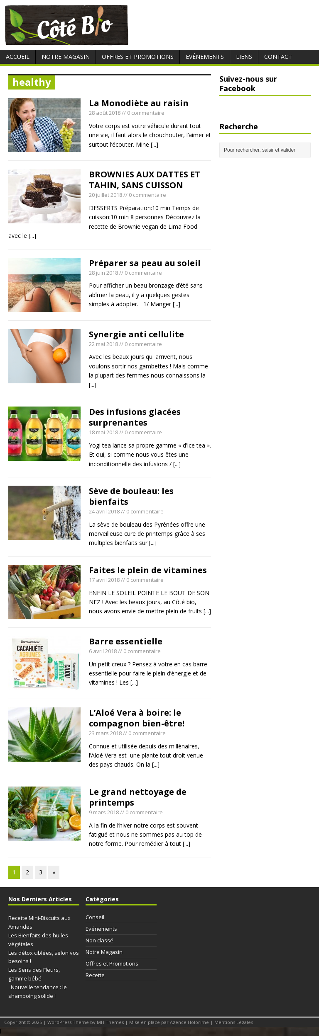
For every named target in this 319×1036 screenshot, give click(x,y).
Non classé (99, 940)
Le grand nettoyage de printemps (137, 797)
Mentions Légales (233, 1022)
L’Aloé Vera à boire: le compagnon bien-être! (136, 718)
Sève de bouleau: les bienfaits (131, 496)
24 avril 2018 (104, 511)
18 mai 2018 (103, 432)
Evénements (205, 57)
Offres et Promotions (138, 57)
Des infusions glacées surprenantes (135, 417)
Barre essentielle (125, 641)
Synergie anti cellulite (136, 334)
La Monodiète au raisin (140, 103)
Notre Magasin (66, 57)
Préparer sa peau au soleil (145, 263)
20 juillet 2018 (105, 194)
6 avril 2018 (103, 651)
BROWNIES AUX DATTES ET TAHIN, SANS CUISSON (144, 180)
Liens (244, 57)
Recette (95, 975)
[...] (154, 144)
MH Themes (110, 1022)
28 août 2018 (104, 112)
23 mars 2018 (105, 733)
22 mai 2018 (103, 344)
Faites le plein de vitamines (148, 570)
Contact (278, 57)
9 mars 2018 (104, 812)
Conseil (95, 917)
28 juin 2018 (103, 272)
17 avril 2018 (104, 579)
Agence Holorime (189, 1022)
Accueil (17, 57)
